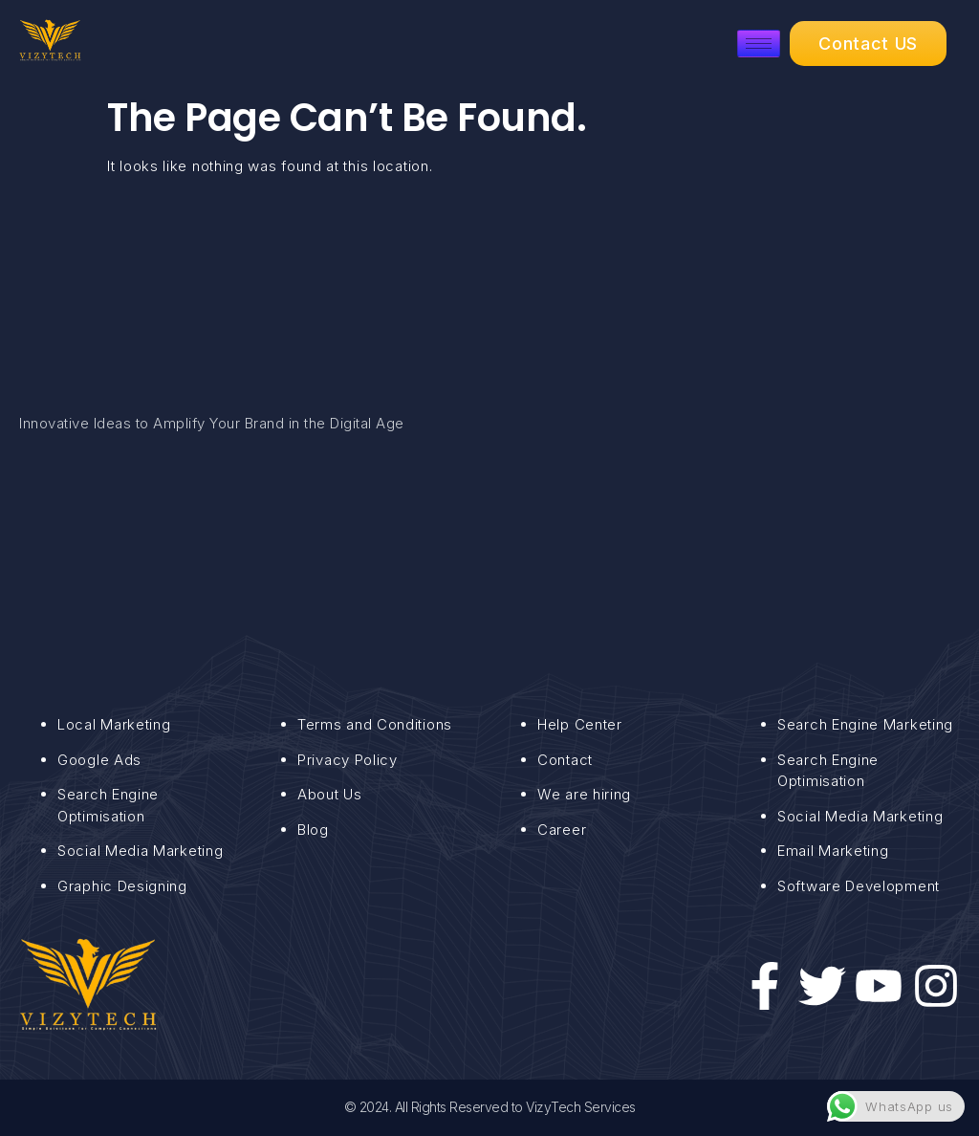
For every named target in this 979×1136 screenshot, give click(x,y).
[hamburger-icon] (758, 43)
